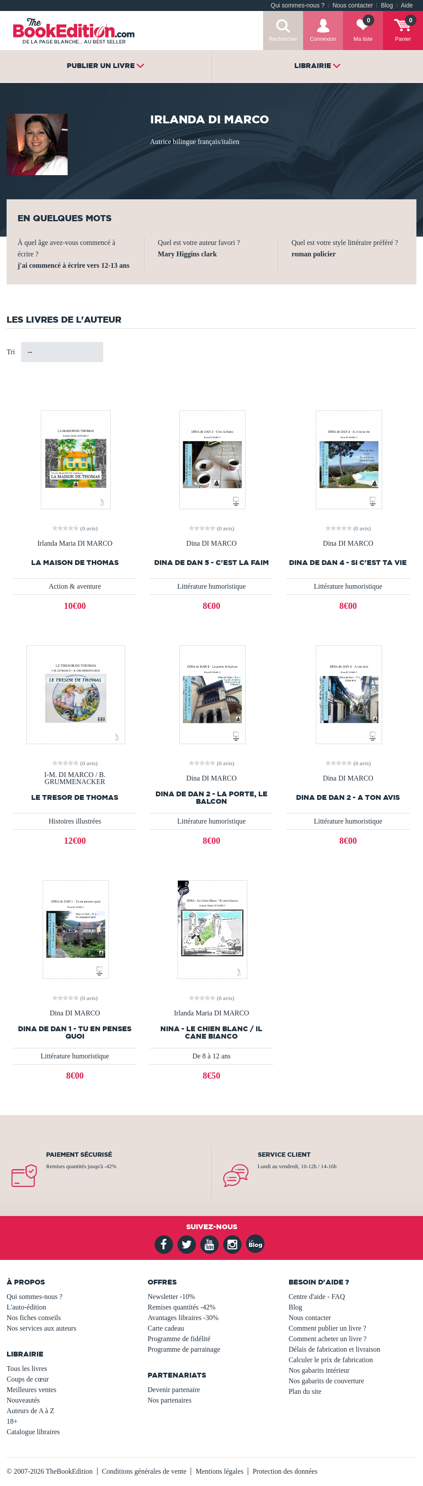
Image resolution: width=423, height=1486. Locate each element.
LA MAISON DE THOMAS (75, 562)
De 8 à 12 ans (211, 1056)
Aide (407, 5)
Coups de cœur (28, 1379)
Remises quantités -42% (182, 1307)
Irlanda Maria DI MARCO (74, 543)
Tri (11, 352)
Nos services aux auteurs (41, 1328)
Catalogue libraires (33, 1432)
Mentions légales (219, 1471)
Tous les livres (27, 1368)
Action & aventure (75, 586)
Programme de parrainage (184, 1349)
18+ (12, 1421)
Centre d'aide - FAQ (317, 1296)
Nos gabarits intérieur (319, 1370)
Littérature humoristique (211, 586)
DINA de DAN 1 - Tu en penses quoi (74, 1032)
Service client (284, 1154)
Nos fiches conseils (34, 1317)
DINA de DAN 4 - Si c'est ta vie (348, 562)
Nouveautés (23, 1400)
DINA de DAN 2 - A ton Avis (348, 797)
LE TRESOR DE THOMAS (74, 797)
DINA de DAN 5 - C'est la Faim (211, 562)
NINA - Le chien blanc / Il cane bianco (211, 1032)
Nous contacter (353, 5)
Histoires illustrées (75, 821)
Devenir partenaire (174, 1389)
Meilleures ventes (31, 1389)
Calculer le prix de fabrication (331, 1360)
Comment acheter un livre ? (328, 1338)
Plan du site (305, 1391)
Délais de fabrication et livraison (334, 1349)
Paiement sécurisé (79, 1154)
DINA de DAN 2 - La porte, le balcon (211, 797)
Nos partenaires (170, 1400)
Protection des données (285, 1471)
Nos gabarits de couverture (326, 1381)
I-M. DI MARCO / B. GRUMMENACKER (75, 778)
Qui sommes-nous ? (298, 5)
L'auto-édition (26, 1307)
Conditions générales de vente (144, 1471)
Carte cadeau (166, 1328)
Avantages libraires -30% (183, 1317)
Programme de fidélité (179, 1338)
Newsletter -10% (171, 1296)
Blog (387, 5)
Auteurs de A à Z (30, 1410)
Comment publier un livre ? (327, 1328)
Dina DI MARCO (211, 543)
